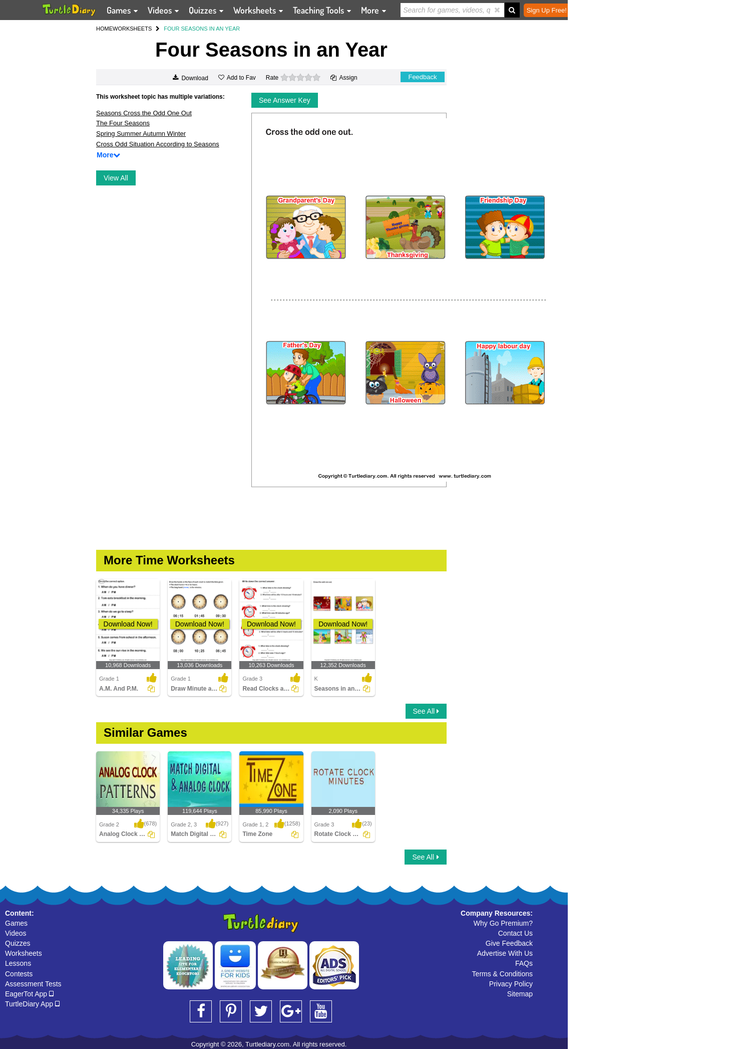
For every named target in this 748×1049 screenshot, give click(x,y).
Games (16, 923)
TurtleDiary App (32, 1004)
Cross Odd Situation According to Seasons (157, 144)
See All (426, 711)
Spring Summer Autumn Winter (141, 133)
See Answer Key (284, 100)
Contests (19, 974)
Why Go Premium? (503, 923)
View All (116, 178)
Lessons (18, 963)
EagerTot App (29, 994)
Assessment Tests (33, 984)
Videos (16, 933)
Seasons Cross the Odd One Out (144, 113)
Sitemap (520, 994)
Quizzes (18, 943)
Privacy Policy (511, 984)
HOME (104, 29)
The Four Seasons (123, 123)
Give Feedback (509, 943)
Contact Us (515, 933)
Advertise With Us (505, 953)
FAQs (524, 963)
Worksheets (23, 953)
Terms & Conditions (502, 974)
